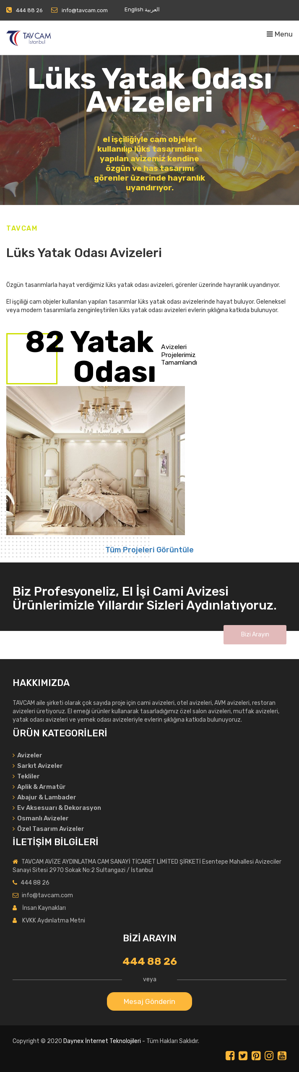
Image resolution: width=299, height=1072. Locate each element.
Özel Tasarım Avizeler (48, 829)
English (134, 9)
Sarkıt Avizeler (38, 766)
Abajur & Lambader (44, 797)
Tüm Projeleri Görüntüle (149, 549)
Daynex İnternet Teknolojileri (102, 1041)
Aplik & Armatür (39, 787)
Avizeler (27, 755)
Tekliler (26, 776)
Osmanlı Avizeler (41, 818)
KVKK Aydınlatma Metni (53, 920)
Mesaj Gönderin (149, 1001)
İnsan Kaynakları (44, 908)
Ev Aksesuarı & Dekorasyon (57, 808)
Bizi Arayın (255, 634)
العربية (152, 9)
